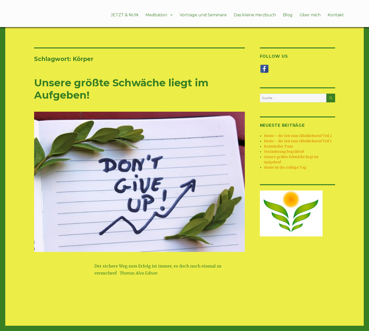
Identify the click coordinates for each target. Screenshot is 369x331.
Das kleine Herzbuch (255, 15)
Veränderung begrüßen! (284, 152)
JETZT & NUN (124, 15)
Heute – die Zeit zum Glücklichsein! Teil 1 (297, 141)
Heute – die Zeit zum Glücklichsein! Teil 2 (298, 136)
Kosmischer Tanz (278, 146)
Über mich (310, 15)
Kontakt (336, 15)
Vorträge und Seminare (203, 15)
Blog (287, 15)
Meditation (156, 15)
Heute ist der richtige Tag (285, 167)
